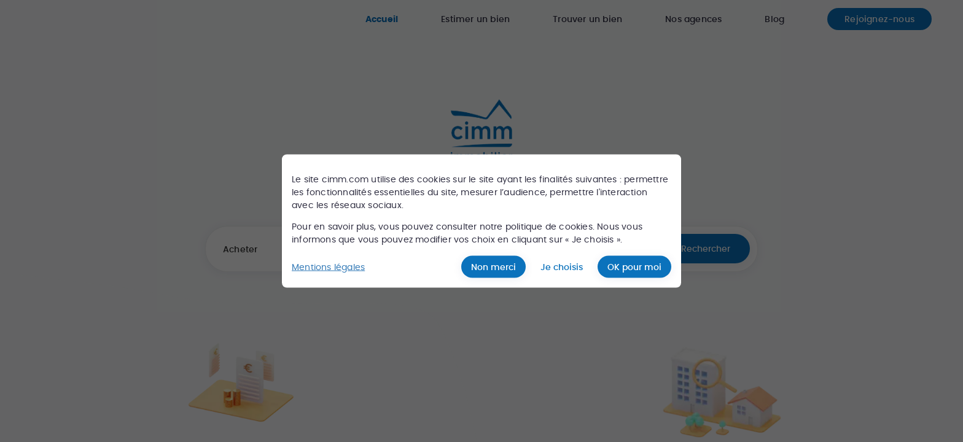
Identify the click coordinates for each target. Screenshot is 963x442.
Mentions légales (328, 266)
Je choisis (561, 267)
